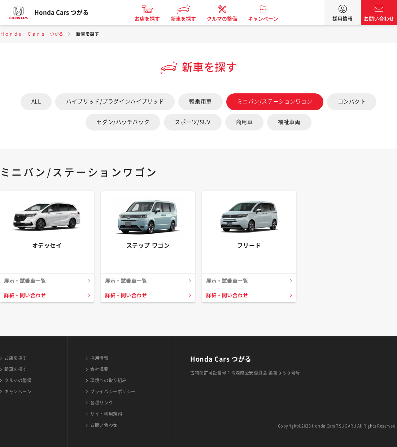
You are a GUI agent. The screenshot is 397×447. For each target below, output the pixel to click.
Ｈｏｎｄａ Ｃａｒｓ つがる (32, 34)
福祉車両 (289, 122)
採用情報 (342, 18)
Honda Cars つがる (66, 12)
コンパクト (352, 101)
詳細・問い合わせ (26, 295)
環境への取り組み (108, 380)
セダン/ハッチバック (122, 122)
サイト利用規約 (106, 414)
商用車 (244, 122)
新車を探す (188, 18)
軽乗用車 (200, 101)
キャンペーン (268, 18)
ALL (36, 101)
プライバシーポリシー (113, 391)
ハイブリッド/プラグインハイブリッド (115, 101)
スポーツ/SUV (192, 122)
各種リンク (101, 402)
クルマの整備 (227, 18)
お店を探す (152, 18)
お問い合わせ (379, 18)
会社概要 (99, 369)
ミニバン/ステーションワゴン (275, 101)
